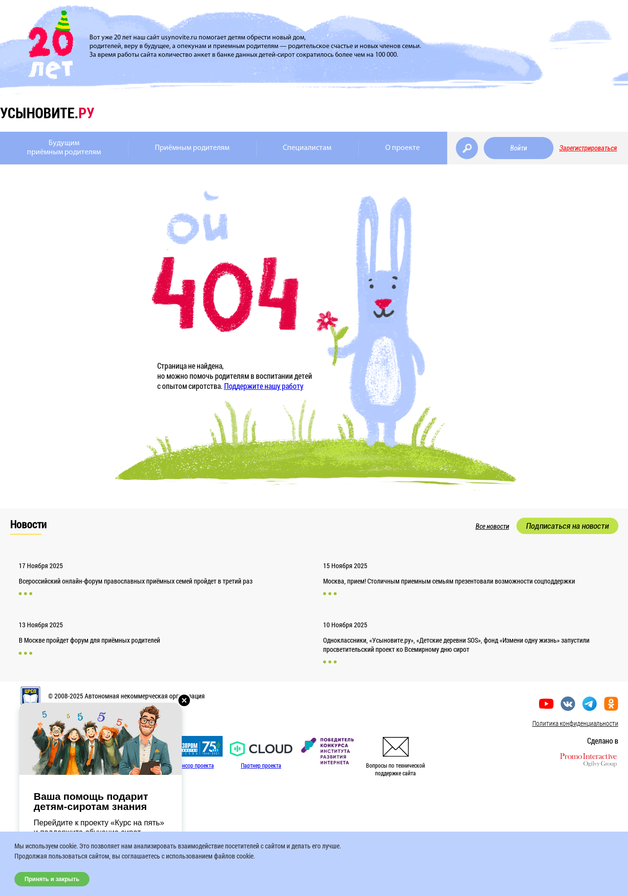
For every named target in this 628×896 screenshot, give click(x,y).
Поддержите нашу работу (263, 386)
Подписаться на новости (567, 526)
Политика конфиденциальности (575, 723)
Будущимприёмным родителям (64, 147)
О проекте (402, 148)
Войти (518, 148)
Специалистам (307, 148)
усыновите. (47, 112)
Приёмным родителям (192, 148)
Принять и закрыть (52, 879)
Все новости (492, 526)
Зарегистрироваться (588, 148)
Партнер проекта (261, 765)
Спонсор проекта (194, 765)
